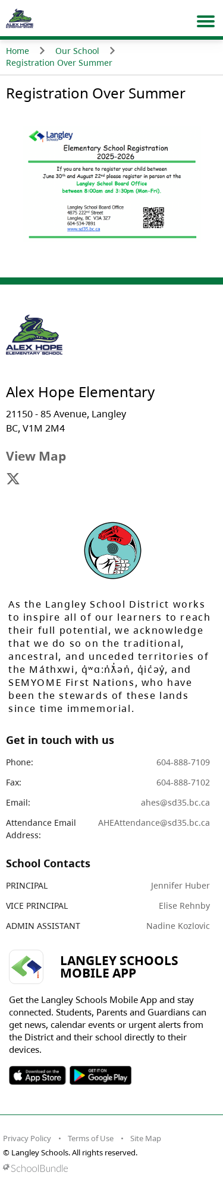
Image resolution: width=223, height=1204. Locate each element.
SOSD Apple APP (37, 1075)
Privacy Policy (27, 1138)
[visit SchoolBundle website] (108, 1168)
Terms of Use (91, 1138)
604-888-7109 (183, 762)
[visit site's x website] (13, 479)
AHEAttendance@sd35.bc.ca (154, 822)
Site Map (145, 1138)
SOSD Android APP (100, 1075)
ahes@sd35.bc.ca (175, 802)
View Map (36, 456)
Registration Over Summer (59, 62)
